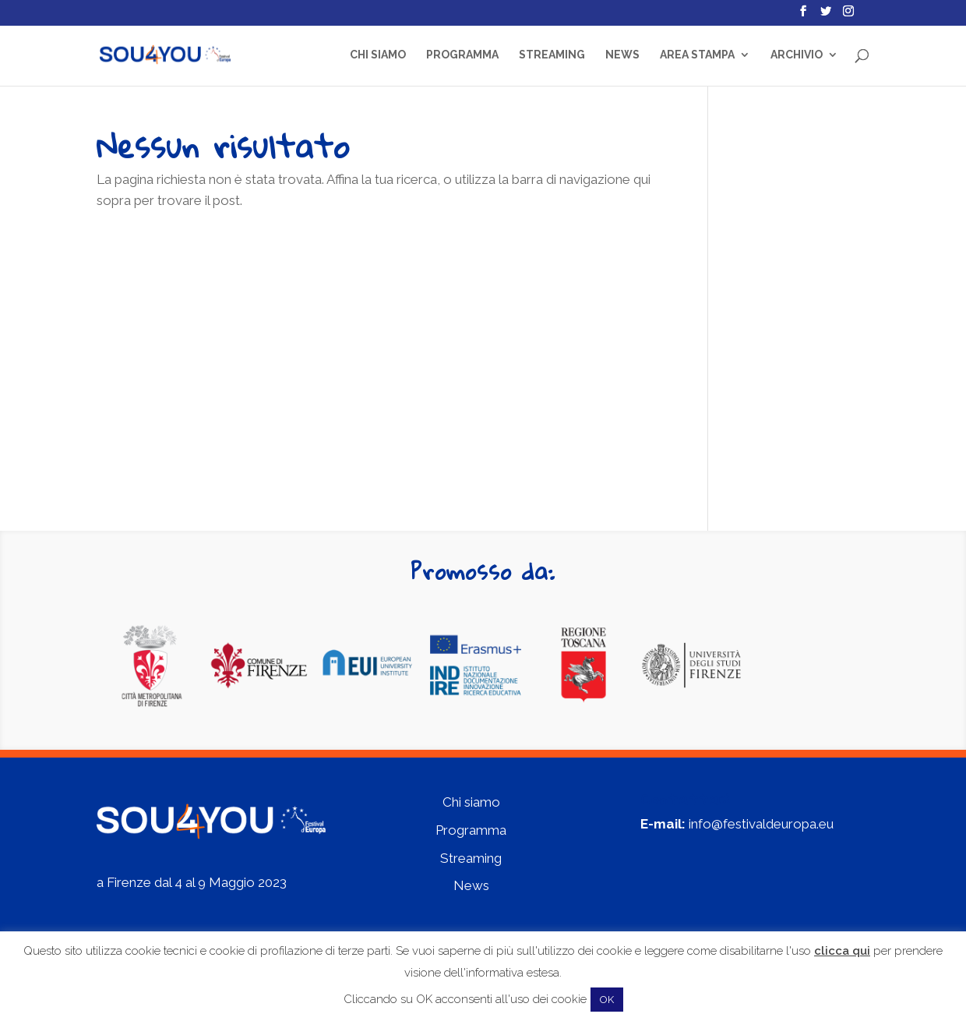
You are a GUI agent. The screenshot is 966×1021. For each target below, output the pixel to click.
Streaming (552, 55)
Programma (462, 55)
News (622, 55)
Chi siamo (378, 55)
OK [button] (607, 999)
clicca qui (842, 951)
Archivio (796, 55)
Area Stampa (697, 55)
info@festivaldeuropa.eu (761, 824)
